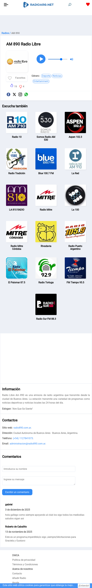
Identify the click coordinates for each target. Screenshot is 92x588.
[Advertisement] (46, 22)
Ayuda (15, 582)
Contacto (17, 573)
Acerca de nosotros (22, 569)
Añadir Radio (19, 578)
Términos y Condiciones (25, 564)
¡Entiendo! (84, 585)
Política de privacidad (23, 559)
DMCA (15, 555)
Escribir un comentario (17, 492)
